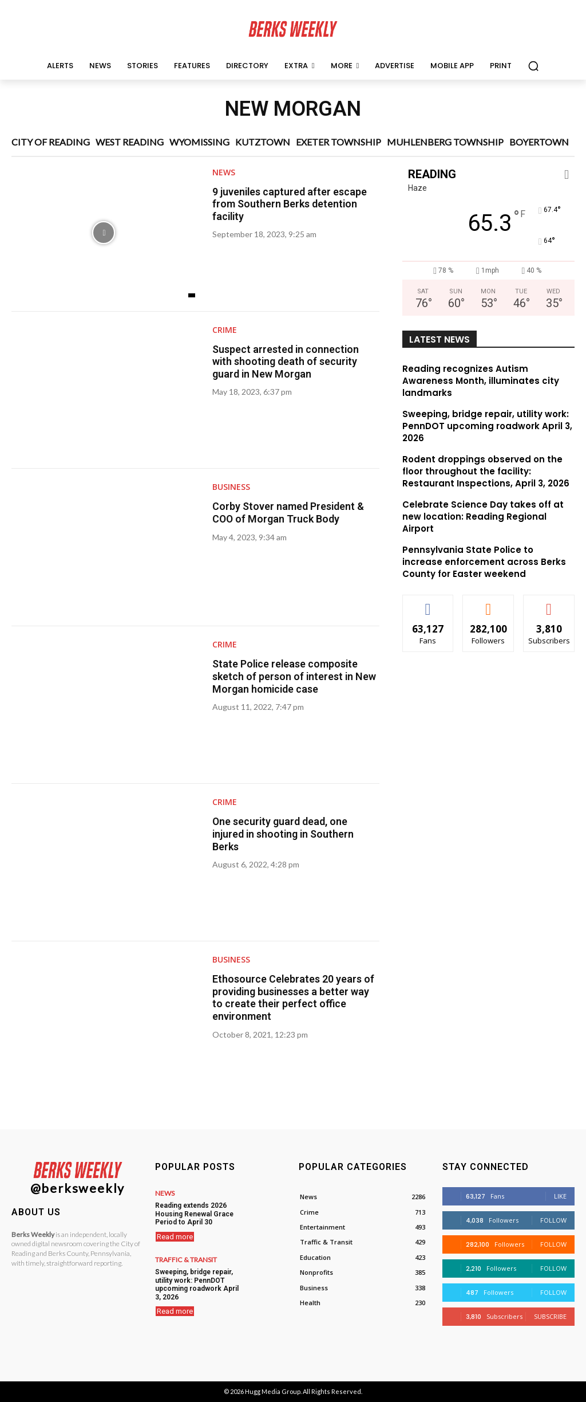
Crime (224, 330)
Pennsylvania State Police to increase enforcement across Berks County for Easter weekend (484, 562)
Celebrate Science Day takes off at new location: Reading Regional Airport (483, 516)
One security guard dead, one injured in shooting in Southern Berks (284, 833)
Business (231, 487)
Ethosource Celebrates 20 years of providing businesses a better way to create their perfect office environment (294, 997)
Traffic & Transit (185, 1259)
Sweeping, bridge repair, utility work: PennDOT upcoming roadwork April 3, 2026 (487, 426)
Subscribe (550, 1316)
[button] (533, 66)
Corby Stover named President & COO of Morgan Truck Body (288, 512)
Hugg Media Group (272, 1391)
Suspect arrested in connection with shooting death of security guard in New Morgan (286, 361)
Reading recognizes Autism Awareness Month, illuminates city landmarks (480, 381)
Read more (175, 1236)
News (223, 172)
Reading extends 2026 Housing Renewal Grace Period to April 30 (193, 1213)
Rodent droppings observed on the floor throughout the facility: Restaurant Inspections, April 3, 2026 (485, 471)
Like (560, 1196)
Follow (553, 1220)
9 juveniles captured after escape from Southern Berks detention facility (290, 204)
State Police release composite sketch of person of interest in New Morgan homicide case (295, 676)
